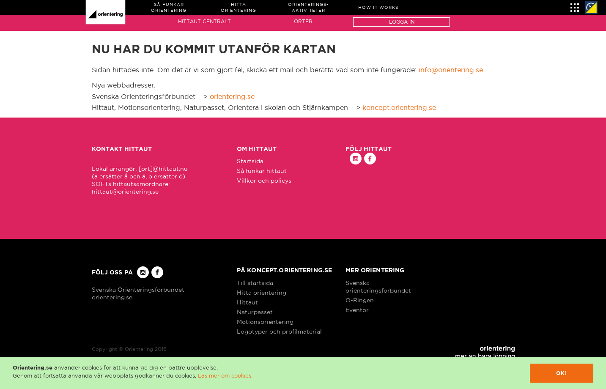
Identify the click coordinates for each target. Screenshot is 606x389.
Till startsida (255, 282)
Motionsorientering (265, 321)
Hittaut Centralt (204, 21)
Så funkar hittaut (262, 170)
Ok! (562, 373)
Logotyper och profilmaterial (279, 331)
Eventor (357, 310)
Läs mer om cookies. (225, 375)
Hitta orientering (261, 292)
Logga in (401, 22)
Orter (303, 21)
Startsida (250, 161)
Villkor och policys (264, 180)
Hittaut (247, 302)
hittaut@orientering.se (125, 191)
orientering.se (232, 96)
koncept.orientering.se (399, 107)
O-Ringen (360, 300)
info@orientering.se (451, 70)
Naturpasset (255, 312)
